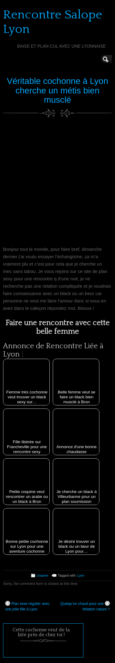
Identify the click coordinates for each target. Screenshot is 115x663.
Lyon (80, 575)
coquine (42, 575)
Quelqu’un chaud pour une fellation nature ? (85, 606)
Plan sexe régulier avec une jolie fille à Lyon (27, 606)
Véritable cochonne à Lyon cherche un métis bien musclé (57, 90)
